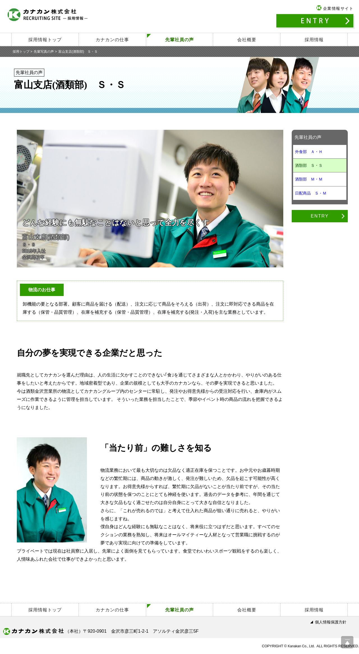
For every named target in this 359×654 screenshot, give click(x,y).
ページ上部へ (347, 642)
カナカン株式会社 (33, 631)
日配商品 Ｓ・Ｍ (310, 193)
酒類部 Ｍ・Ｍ (309, 179)
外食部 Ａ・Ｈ (309, 151)
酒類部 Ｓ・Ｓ (309, 165)
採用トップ (21, 52)
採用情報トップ (45, 39)
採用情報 (314, 39)
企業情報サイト (338, 8)
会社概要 (246, 39)
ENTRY (315, 21)
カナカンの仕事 (112, 39)
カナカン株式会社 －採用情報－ (48, 14)
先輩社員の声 (179, 39)
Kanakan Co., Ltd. (301, 646)
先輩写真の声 (44, 52)
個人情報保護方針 (330, 622)
